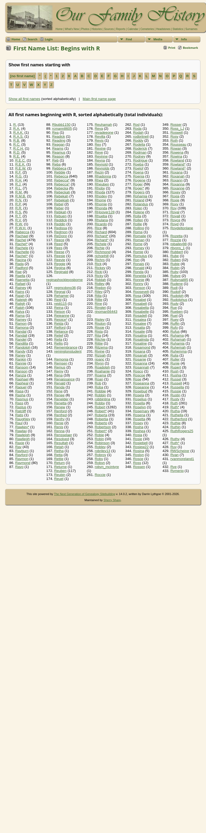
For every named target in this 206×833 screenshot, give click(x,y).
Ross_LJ (177, 129)
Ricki (98, 272)
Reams (57, 148)
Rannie (20, 363)
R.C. (16, 144)
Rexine (100, 148)
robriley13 (102, 451)
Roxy (174, 204)
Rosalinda (141, 339)
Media (157, 39)
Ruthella (176, 415)
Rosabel (139, 300)
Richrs (100, 260)
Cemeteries (147, 29)
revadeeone (104, 133)
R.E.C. (20, 160)
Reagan (58, 144)
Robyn (100, 463)
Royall (175, 216)
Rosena (139, 415)
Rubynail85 (179, 280)
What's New (72, 29)
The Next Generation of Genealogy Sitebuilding (84, 494)
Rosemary (141, 411)
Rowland (177, 160)
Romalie (139, 236)
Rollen (138, 220)
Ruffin (175, 324)
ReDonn (60, 236)
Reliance (61, 331)
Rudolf (175, 292)
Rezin (99, 172)
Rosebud (140, 391)
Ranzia (20, 375)
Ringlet (100, 308)
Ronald (138, 268)
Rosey (138, 423)
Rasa (19, 391)
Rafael (20, 284)
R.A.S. (18, 136)
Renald (59, 383)
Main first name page (99, 99)
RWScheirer (180, 451)
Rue (173, 308)
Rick (98, 264)
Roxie (174, 200)
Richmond (103, 252)
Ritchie (100, 339)
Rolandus (140, 204)
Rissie (99, 327)
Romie (138, 252)
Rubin (175, 268)
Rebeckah (62, 192)
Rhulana (101, 220)
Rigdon (100, 288)
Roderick (140, 148)
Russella (177, 387)
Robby (100, 403)
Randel (20, 339)
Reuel (59, 479)
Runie (175, 363)
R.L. (18, 188)
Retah (59, 447)
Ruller (175, 359)
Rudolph (177, 296)
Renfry (59, 419)
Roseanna (141, 383)
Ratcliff (20, 411)
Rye (173, 467)
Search (32, 39)
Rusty (174, 399)
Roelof (138, 168)
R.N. (18, 200)
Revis (99, 140)
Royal (174, 212)
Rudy (174, 304)
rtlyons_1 (177, 248)
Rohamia (140, 196)
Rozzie (175, 240)
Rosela (138, 395)
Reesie (59, 256)
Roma (138, 232)
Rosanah (140, 355)
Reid (57, 300)
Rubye (175, 276)
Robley (100, 447)
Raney (20, 355)
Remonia (61, 359)
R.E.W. (20, 168)
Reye (99, 152)
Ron (136, 260)
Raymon (21, 459)
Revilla (100, 136)
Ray (18, 447)
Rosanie (139, 359)
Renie (59, 423)
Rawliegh (22, 439)
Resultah (61, 443)
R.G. (18, 176)
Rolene (138, 212)
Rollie (137, 224)
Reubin (59, 475)
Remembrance (65, 347)
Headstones (163, 29)
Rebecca (61, 176)
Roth (174, 140)
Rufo (174, 327)
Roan (99, 379)
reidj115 (60, 304)
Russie (175, 391)
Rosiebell (140, 443)
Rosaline (140, 343)
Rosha (138, 427)
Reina (59, 308)
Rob (98, 383)
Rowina (176, 156)
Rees (58, 248)
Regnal (59, 292)
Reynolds (102, 168)
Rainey (20, 288)
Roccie (100, 475)
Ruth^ (174, 443)
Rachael (21, 236)
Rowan (176, 148)
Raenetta (22, 280)
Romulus (140, 256)
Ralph (19, 308)
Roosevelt (141, 292)
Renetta (60, 403)
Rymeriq (177, 471)
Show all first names (24, 99)
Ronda (138, 272)
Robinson (102, 443)
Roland (138, 200)
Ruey (174, 320)
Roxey (175, 192)
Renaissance (64, 379)
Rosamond (141, 347)
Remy (59, 371)
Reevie (59, 260)
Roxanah (177, 176)
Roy (173, 208)
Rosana (139, 351)
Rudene (176, 284)
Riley (99, 292)
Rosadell (140, 316)
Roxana (176, 172)
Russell (176, 383)
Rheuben (102, 184)
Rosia (137, 435)
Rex (98, 144)
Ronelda (139, 276)
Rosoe (138, 459)
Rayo (19, 467)
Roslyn (138, 455)
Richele (100, 244)
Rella (58, 339)
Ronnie (138, 280)
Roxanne (177, 188)
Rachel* (21, 244)
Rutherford (178, 419)
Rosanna (140, 363)
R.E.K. (20, 164)
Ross (137, 463)
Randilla (21, 343)
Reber (59, 208)
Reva (99, 129)
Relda (59, 324)
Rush (174, 371)
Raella (20, 276)
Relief (58, 335)
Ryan (174, 455)
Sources (109, 29)
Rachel (20, 240)
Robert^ (101, 431)
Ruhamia (177, 343)
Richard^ (101, 240)
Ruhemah (178, 347)
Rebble (59, 172)
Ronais (138, 264)
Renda (59, 387)
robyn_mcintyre (107, 467)
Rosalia (139, 327)
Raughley (22, 419)
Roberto (101, 423)
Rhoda (100, 192)
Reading (58, 140)
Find (129, 39)
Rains (19, 292)
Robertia (101, 419)
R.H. (18, 180)
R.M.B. (20, 196)
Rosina (138, 451)
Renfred (60, 415)
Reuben (60, 471)
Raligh (20, 304)
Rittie (99, 343)
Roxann (176, 180)
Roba (99, 387)
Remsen (61, 363)
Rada (19, 264)
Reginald (61, 272)
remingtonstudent (68, 351)
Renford (60, 411)
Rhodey (101, 196)
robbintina (102, 399)
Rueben (176, 312)
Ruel (174, 316)
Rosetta (139, 419)
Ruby (174, 272)
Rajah (19, 296)
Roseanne (141, 387)
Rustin (175, 395)
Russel (175, 379)
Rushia (176, 375)
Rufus (175, 331)
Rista (99, 331)
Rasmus (21, 399)
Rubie (175, 264)
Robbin (100, 395)
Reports (120, 29)
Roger (138, 184)
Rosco (138, 371)
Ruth (174, 403)
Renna (59, 431)
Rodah (138, 133)
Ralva (19, 312)
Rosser (176, 125)
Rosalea (139, 320)
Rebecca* (62, 180)
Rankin (20, 359)
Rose (137, 379)
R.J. (18, 184)
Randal (20, 331)
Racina (20, 260)
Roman (139, 240)
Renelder (61, 399)
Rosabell (140, 304)
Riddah (100, 280)
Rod (136, 125)
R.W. (19, 224)
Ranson (21, 371)
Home (59, 29)
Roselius (140, 399)
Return (59, 463)
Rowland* (178, 164)
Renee (59, 395)
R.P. (18, 204)
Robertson (103, 427)
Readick (58, 136)
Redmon (61, 232)
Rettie (59, 459)
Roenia (138, 176)
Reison (59, 312)
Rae (18, 272)
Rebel (59, 204)
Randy (20, 351)
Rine (98, 304)
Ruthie (175, 423)
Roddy (138, 140)
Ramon (21, 324)
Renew (59, 407)
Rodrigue (140, 160)
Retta (58, 455)
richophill (102, 256)
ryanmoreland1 (182, 459)
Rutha (175, 411)
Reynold (101, 164)
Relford (60, 327)
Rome (138, 244)
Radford (21, 268)
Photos (85, 29)
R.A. (16, 129)
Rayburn (21, 451)
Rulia (174, 355)
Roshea (139, 431)
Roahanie (102, 371)
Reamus (58, 152)
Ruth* (174, 407)
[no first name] (22, 76)
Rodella (139, 144)
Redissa (60, 228)
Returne (60, 467)
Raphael (21, 379)
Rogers (139, 192)
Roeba (138, 164)
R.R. (18, 208)
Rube (174, 256)
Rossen (139, 467)
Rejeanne (61, 316)
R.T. (18, 216)
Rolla (137, 216)
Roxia (174, 196)
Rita (98, 335)
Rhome (100, 200)
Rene (58, 391)
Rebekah (61, 196)
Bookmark (190, 48)
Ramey (20, 320)
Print (171, 48)
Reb (55, 160)
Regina (59, 268)
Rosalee (139, 324)
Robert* (101, 411)
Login (49, 39)
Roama (100, 375)
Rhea (99, 180)
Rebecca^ (62, 184)
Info (184, 39)
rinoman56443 (106, 312)
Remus (59, 367)
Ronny (138, 284)
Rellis (58, 343)
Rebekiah (61, 200)
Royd (174, 224)
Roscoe (139, 375)
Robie (99, 435)
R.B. (16, 140)
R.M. (19, 192)
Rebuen (60, 216)
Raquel (20, 387)
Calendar (132, 29)
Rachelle (22, 252)
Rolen (137, 208)
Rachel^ (21, 256)
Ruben (175, 260)
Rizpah (100, 355)
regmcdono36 (65, 288)
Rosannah (141, 367)
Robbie (100, 391)
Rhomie (101, 204)
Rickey (100, 268)
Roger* (138, 188)
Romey (138, 248)
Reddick (60, 220)
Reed (58, 244)
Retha (59, 451)
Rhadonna (103, 176)
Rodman (139, 152)
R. (15, 125)
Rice (98, 228)
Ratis (19, 415)
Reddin (59, 224)
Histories (96, 29)
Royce (175, 220)
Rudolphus (178, 300)
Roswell (176, 133)
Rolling (138, 228)
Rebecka (61, 188)
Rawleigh (22, 435)
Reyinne (101, 156)
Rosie (137, 439)
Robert (100, 407)
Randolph (22, 347)
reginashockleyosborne (64, 280)
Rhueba (101, 216)
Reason (58, 156)
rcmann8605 (62, 129)
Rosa (137, 296)
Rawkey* (22, 427)
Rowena (176, 152)
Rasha (20, 395)
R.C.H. (18, 148)
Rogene (139, 180)
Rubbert (176, 252)
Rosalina (140, 335)
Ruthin (175, 427)
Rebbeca (59, 168)
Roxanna (177, 184)
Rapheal (21, 383)
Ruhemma (178, 351)
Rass (19, 403)
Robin (99, 439)
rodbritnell (141, 136)
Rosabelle (141, 312)
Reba (56, 164)
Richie (99, 248)
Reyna (100, 160)
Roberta (101, 415)
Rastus (20, 407)
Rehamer (61, 296)
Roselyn (139, 407)
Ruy (173, 447)
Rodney (139, 156)
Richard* (101, 236)
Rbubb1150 (61, 125)
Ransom (21, 367)
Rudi (174, 288)
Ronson (139, 288)
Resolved (61, 439)
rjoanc (99, 359)
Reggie (59, 264)
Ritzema (101, 347)
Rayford (21, 455)
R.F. (18, 172)
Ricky (99, 276)
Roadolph (102, 367)
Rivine (99, 351)
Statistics (178, 29)
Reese (59, 252)
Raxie (19, 443)
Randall (21, 335)
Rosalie (139, 331)
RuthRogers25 (181, 431)
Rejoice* (61, 320)
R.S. (18, 212)
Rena (58, 375)
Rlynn (99, 363)
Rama (20, 316)
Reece (59, 240)
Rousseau (178, 144)
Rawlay (21, 431)
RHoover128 (105, 212)
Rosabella (141, 308)
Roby (99, 459)
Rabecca (22, 232)
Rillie (98, 300)
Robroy (100, 455)
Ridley (99, 284)
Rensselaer (63, 435)
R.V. (18, 220)
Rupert (175, 367)
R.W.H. (20, 228)
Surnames (191, 29)
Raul (18, 423)
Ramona (21, 327)
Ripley (99, 320)
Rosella (139, 403)
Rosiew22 (141, 447)
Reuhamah (103, 125)
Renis (58, 427)
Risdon (100, 324)
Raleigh (21, 300)
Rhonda (101, 208)
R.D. (16, 152)
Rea (55, 133)
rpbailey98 (178, 244)
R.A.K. (18, 133)
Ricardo (101, 224)
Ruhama (177, 335)
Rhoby (100, 188)
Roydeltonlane (181, 228)
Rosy (174, 136)
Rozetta (176, 236)
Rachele (21, 248)
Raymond (22, 463)
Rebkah (60, 212)
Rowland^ (178, 168)
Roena (138, 172)
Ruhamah (178, 339)
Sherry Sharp (112, 500)
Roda (137, 129)
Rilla (98, 296)
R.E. (16, 156)
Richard (101, 232)
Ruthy (175, 439)
